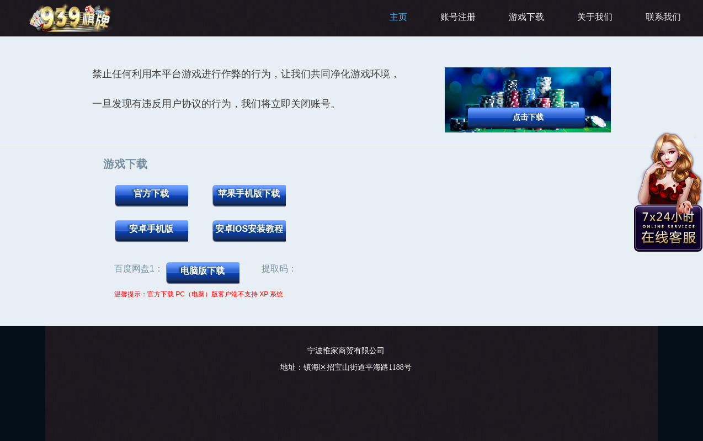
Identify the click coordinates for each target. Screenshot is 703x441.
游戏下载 (526, 17)
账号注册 (458, 17)
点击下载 (528, 117)
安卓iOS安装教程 (249, 228)
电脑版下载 (202, 270)
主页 (398, 17)
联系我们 (663, 17)
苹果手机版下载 (249, 193)
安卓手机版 (151, 228)
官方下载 (151, 193)
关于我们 (595, 17)
